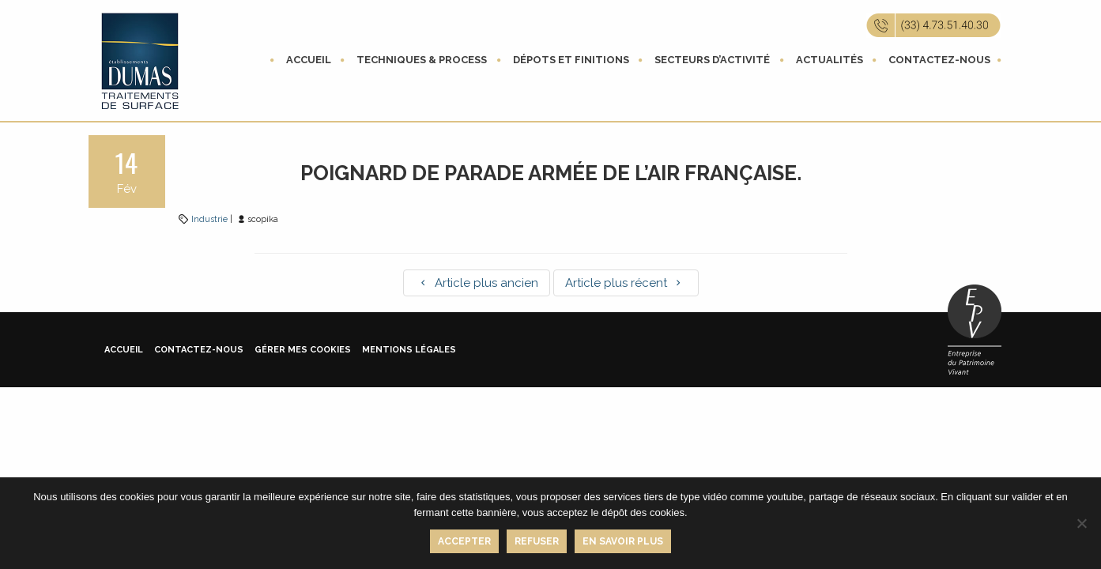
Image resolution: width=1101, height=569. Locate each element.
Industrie (209, 219)
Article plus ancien (476, 283)
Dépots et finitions (571, 60)
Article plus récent (626, 283)
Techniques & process (421, 60)
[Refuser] (1081, 523)
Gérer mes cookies (303, 350)
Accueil (308, 60)
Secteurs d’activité (712, 60)
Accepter (464, 541)
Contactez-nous (939, 60)
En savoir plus (623, 541)
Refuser (537, 541)
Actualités (829, 60)
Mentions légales (409, 350)
